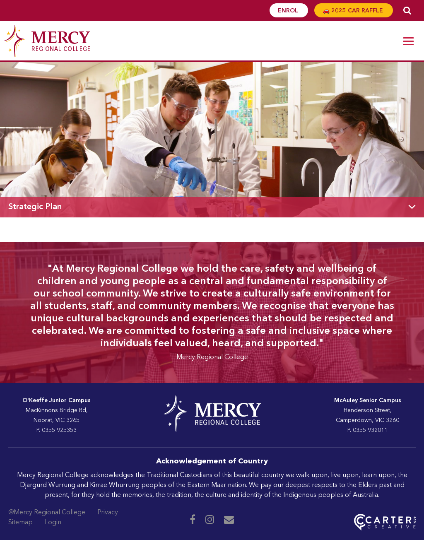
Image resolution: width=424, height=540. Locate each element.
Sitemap (20, 522)
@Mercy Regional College (46, 512)
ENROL (289, 11)
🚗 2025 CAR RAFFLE (354, 11)
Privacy (107, 512)
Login (53, 522)
